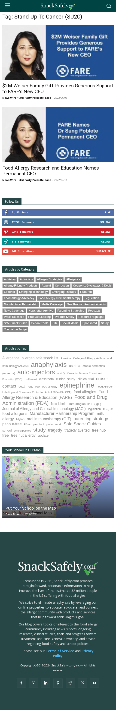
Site (55, 323)
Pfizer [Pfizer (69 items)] (27, 424)
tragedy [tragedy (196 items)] (55, 430)
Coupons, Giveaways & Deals (92, 285)
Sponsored (89, 323)
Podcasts (94, 310)
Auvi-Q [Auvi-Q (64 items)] (61, 373)
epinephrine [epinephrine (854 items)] (77, 385)
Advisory (10, 279)
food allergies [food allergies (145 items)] (85, 392)
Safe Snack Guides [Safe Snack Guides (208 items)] (82, 423)
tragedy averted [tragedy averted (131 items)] (77, 430)
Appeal (46, 285)
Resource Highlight (91, 317)
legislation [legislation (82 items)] (94, 409)
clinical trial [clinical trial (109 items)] (86, 379)
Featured (86, 291)
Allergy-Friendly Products (20, 285)
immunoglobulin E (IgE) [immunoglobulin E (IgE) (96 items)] (85, 404)
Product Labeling (39, 317)
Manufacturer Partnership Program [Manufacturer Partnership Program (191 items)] (62, 413)
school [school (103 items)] (7, 430)
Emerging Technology (33, 291)
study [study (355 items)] (39, 430)
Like (107, 212)
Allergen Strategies (49, 279)
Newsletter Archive (41, 310)
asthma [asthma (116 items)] (74, 366)
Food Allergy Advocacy (19, 298)
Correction (62, 285)
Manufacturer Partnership (20, 304)
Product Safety (64, 317)
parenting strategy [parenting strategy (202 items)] (90, 418)
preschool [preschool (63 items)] (38, 424)
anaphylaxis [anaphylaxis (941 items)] (49, 364)
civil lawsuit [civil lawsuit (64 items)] (31, 379)
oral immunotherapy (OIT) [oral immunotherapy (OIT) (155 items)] (49, 419)
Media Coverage (52, 304)
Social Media (70, 323)
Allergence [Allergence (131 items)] (10, 358)
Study (105, 323)
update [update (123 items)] (43, 435)
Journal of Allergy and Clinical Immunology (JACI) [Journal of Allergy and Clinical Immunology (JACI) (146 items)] (44, 409)
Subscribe (103, 251)
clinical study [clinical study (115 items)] (65, 379)
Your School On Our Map (23, 450)
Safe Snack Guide (15, 323)
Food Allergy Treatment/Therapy (59, 298)
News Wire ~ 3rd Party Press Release (26, 97)
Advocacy (26, 279)
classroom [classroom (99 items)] (46, 379)
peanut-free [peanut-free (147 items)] (12, 424)
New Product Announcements (86, 304)
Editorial (9, 291)
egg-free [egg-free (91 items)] (34, 386)
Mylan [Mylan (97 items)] (20, 419)
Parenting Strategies (70, 310)
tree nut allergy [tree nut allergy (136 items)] (23, 435)
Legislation (92, 298)
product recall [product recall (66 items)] (53, 424)
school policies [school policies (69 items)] (22, 430)
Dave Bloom (13, 514)
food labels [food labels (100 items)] (58, 404)
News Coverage (14, 310)
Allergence (73, 279)
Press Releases (14, 317)
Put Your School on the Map (31, 508)
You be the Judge (15, 329)
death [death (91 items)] (22, 386)
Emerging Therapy (64, 291)
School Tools (39, 323)
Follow (105, 222)
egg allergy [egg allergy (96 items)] (49, 386)
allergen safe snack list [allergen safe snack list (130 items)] (40, 358)
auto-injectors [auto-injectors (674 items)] (36, 372)
